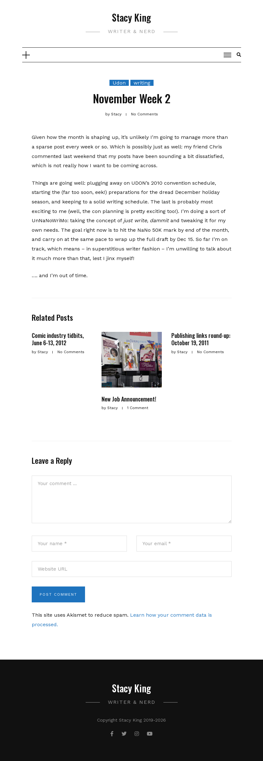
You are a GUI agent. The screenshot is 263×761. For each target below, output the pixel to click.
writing (142, 83)
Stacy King (131, 17)
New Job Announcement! (129, 399)
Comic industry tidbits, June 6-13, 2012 (58, 339)
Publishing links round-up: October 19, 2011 (200, 339)
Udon (119, 83)
